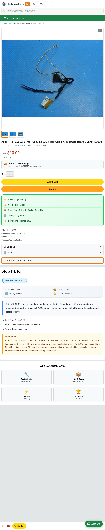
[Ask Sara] (94, 524)
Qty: (3, 174)
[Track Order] (41, 4)
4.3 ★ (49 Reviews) (18, 146)
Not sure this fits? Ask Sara (18, 260)
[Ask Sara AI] (27, 4)
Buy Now (52, 189)
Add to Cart (52, 182)
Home (5, 24)
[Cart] (49, 4)
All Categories (13, 18)
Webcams (13, 24)
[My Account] (34, 4)
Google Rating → (18, 199)
